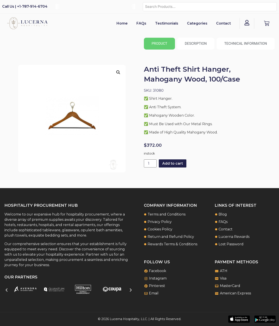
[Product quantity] (150, 163)
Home (122, 23)
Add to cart (172, 163)
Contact (223, 23)
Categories (197, 23)
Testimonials (166, 23)
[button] (118, 72)
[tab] (159, 44)
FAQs (141, 23)
